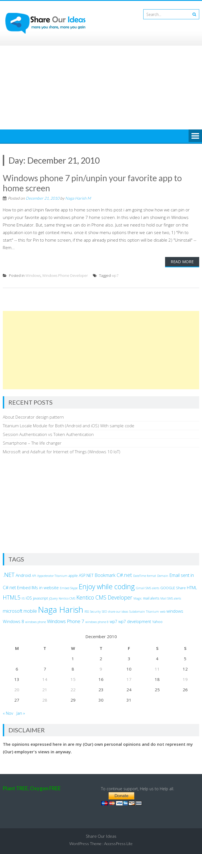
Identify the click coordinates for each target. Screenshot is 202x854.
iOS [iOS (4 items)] (29, 598)
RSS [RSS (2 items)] (86, 612)
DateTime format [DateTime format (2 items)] (144, 576)
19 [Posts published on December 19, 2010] (185, 679)
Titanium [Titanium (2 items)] (152, 612)
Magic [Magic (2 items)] (137, 598)
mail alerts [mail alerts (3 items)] (151, 598)
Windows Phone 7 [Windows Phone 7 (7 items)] (65, 621)
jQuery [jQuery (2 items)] (53, 598)
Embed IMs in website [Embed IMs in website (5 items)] (38, 587)
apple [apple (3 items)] (73, 575)
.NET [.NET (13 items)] (9, 575)
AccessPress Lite (118, 843)
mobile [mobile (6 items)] (30, 611)
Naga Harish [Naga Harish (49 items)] (60, 609)
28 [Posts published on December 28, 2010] (44, 700)
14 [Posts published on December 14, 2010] (44, 679)
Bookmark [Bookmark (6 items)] (105, 575)
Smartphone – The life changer (32, 443)
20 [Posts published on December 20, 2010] (16, 689)
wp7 (115, 275)
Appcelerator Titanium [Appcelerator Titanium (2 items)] (52, 576)
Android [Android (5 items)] (23, 575)
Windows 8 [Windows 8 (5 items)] (13, 621)
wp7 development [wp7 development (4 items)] (134, 621)
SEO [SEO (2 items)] (104, 612)
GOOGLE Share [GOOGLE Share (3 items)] (173, 588)
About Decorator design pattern (33, 417)
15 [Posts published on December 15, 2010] (73, 679)
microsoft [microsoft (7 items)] (12, 611)
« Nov (8, 713)
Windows (33, 275)
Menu (195, 136)
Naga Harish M (78, 198)
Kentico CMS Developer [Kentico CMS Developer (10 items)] (104, 597)
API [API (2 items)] (34, 576)
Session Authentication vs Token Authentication (48, 434)
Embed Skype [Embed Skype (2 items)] (68, 588)
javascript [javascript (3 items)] (40, 598)
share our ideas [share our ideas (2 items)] (118, 612)
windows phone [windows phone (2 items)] (35, 622)
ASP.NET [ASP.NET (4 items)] (86, 575)
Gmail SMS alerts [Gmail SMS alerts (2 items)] (147, 588)
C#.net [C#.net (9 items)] (124, 574)
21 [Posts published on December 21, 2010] (44, 689)
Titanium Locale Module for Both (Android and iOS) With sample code (68, 425)
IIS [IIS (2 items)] (23, 598)
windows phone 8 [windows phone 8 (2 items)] (97, 622)
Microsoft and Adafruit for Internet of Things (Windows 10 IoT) (61, 451)
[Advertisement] (101, 87)
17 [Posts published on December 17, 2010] (128, 679)
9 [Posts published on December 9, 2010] (101, 669)
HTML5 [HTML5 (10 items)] (11, 597)
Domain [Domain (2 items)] (162, 576)
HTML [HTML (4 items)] (192, 587)
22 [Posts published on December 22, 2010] (73, 689)
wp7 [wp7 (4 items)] (113, 621)
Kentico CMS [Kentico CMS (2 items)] (67, 598)
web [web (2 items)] (162, 612)
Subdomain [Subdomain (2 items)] (137, 612)
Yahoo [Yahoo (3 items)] (157, 621)
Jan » (21, 713)
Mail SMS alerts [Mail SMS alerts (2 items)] (170, 598)
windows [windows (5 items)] (174, 611)
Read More (182, 261)
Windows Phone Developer (65, 275)
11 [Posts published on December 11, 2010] (157, 669)
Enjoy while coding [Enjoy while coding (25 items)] (107, 586)
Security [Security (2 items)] (95, 612)
